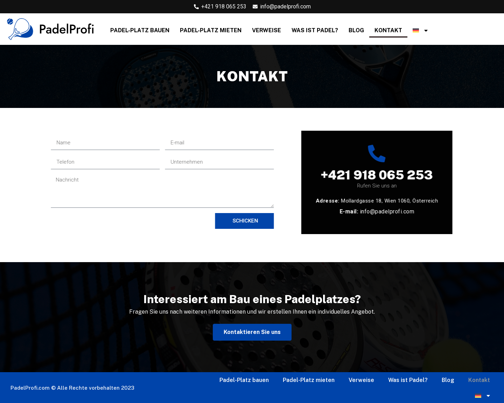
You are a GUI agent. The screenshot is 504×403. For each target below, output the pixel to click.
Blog (356, 30)
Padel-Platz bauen (139, 30)
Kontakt (388, 30)
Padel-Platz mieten (210, 30)
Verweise (266, 30)
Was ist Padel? (315, 30)
